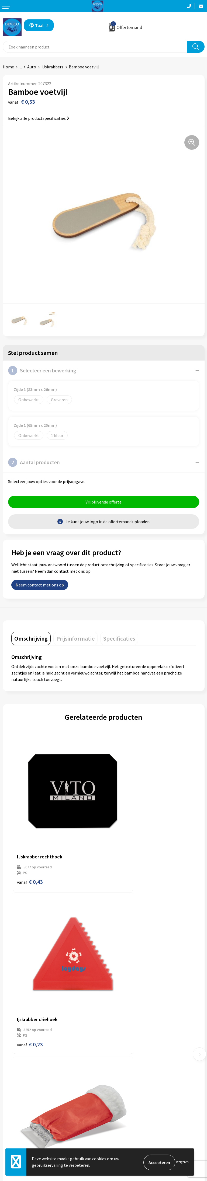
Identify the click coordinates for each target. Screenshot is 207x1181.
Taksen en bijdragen (124, 1062)
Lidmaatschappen (122, 1071)
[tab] (31, 639)
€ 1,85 (30, 984)
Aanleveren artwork (124, 1054)
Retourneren (14, 1129)
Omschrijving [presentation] (31, 639)
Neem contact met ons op (40, 585)
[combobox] (95, 47)
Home (8, 66)
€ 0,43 (30, 851)
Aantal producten (34, 462)
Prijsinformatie (120, 1046)
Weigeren (182, 1162)
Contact (10, 1121)
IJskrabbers (52, 66)
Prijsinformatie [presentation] (75, 639)
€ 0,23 (122, 851)
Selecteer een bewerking (42, 370)
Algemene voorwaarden (128, 1121)
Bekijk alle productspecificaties (38, 118)
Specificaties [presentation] (119, 639)
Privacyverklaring (122, 1129)
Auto (31, 66)
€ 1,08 (122, 984)
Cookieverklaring (122, 1138)
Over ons (114, 1038)
